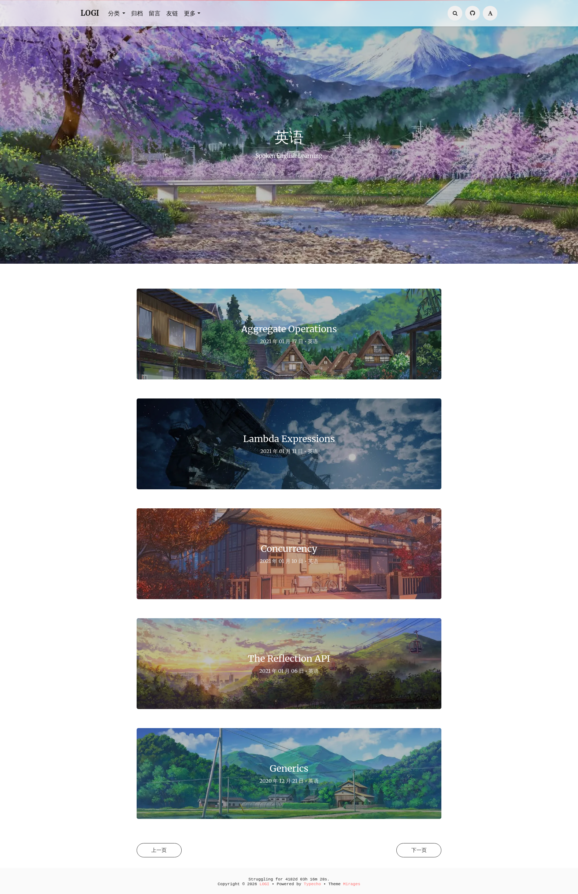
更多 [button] (190, 13)
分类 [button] (114, 13)
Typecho (312, 884)
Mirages (351, 884)
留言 (154, 13)
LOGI (90, 13)
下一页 (417, 850)
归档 (137, 13)
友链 (172, 13)
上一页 (161, 850)
